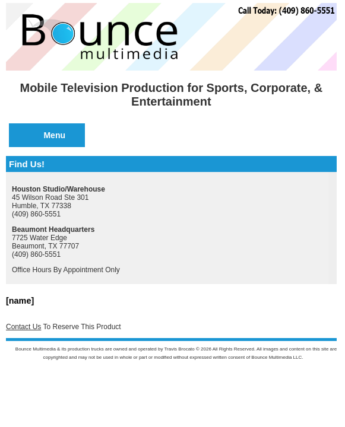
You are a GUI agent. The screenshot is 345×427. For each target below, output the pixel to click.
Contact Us (23, 327)
